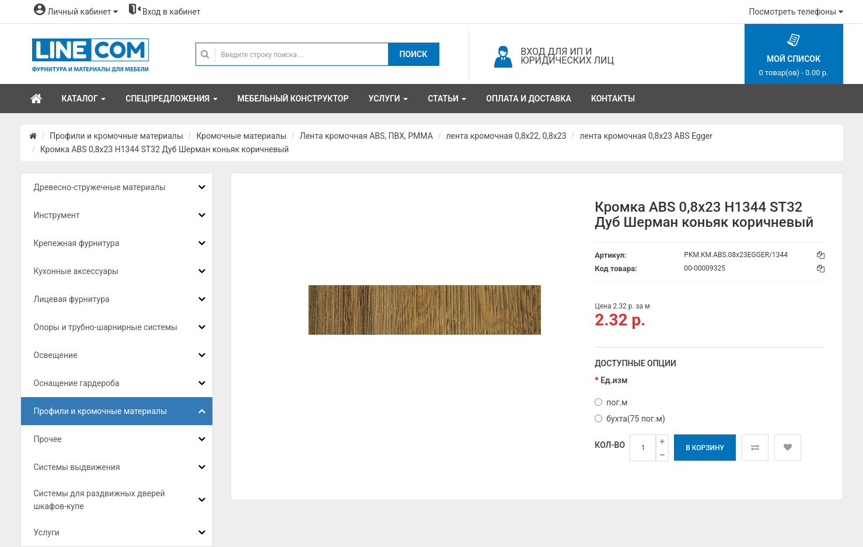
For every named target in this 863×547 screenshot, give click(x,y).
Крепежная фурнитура (77, 243)
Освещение (56, 355)
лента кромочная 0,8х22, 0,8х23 (506, 136)
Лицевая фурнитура (72, 299)
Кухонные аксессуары (76, 271)
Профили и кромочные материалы (116, 136)
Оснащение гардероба (77, 383)
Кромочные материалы (242, 136)
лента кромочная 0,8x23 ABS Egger (645, 136)
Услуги (47, 532)
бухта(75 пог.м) (630, 418)
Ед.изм (613, 380)
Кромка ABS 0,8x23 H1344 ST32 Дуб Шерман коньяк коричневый (164, 149)
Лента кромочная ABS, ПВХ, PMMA (366, 136)
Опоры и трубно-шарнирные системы (105, 327)
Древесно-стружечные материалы (100, 187)
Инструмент (57, 215)
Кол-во (610, 445)
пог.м (611, 402)
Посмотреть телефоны (796, 11)
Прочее (48, 439)
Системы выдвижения (77, 467)
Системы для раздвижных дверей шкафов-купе (99, 500)
